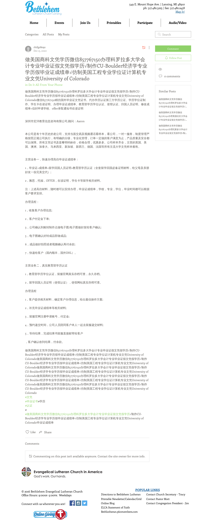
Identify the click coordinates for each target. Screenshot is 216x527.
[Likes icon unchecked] (27, 432)
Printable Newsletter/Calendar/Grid (121, 499)
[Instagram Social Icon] (78, 503)
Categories (32, 34)
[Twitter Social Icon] (84, 503)
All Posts (48, 34)
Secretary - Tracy (175, 494)
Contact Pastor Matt (158, 499)
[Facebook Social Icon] (72, 503)
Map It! (180, 11)
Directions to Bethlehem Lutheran (121, 494)
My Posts (63, 34)
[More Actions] (147, 47)
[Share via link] (45, 432)
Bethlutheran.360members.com (119, 511)
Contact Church (155, 494)
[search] (173, 34)
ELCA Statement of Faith (115, 507)
